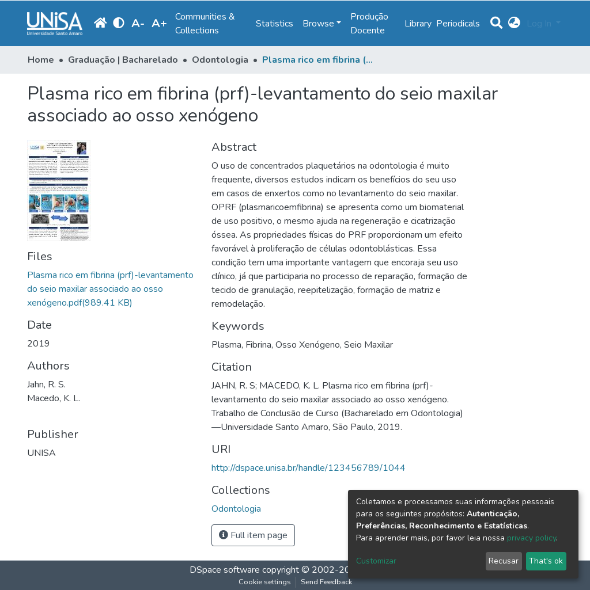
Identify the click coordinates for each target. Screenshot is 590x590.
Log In (540, 23)
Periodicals (458, 23)
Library (418, 23)
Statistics (274, 23)
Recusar (504, 560)
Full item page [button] (253, 535)
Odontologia (220, 60)
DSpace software (225, 570)
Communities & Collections (205, 23)
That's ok (546, 560)
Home (41, 60)
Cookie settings (265, 582)
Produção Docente (369, 23)
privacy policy (531, 537)
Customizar (376, 560)
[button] (514, 24)
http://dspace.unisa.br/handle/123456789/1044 (308, 468)
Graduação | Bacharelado (123, 60)
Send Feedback (326, 582)
